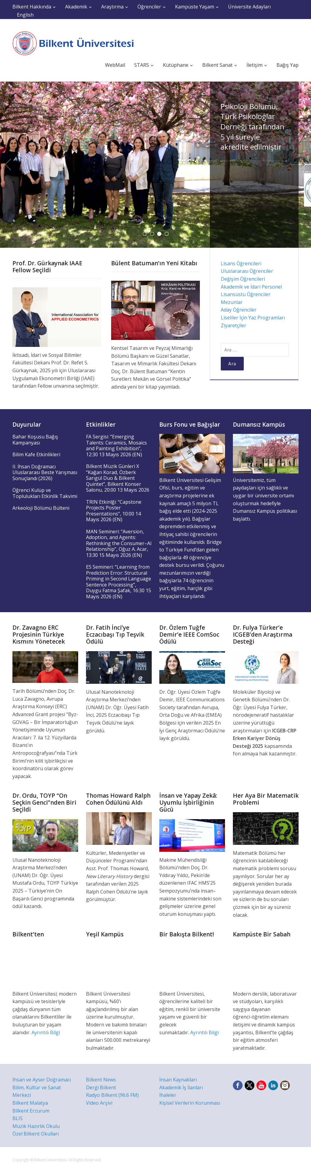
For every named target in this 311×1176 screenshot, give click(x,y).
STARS (141, 65)
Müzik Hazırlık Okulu (36, 1126)
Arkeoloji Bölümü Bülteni (40, 508)
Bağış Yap (287, 65)
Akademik (76, 6)
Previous (8, 165)
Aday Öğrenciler (238, 309)
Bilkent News (101, 1079)
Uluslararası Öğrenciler (247, 271)
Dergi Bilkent (101, 1087)
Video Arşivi (99, 1103)
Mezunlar (232, 302)
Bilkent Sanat (217, 65)
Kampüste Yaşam (194, 6)
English (25, 14)
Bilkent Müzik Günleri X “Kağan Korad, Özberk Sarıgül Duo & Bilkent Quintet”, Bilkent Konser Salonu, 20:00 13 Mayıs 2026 (117, 478)
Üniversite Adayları (249, 6)
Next (303, 165)
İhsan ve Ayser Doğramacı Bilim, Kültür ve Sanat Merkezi (41, 1087)
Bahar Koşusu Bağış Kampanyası (35, 439)
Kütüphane (175, 65)
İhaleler (167, 1095)
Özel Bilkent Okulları (35, 1133)
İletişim (254, 65)
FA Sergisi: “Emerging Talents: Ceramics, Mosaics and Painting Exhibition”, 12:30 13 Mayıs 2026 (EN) (116, 445)
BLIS (17, 1118)
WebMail (115, 65)
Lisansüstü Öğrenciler (245, 294)
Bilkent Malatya (30, 1103)
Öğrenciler (149, 6)
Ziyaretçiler (233, 325)
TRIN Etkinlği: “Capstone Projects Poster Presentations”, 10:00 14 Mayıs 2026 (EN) (113, 511)
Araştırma (112, 6)
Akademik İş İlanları (181, 1087)
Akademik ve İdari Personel (251, 286)
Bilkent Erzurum (30, 1110)
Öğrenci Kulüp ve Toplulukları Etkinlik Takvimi (44, 493)
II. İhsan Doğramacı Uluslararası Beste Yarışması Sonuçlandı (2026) (44, 472)
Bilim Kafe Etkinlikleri (36, 454)
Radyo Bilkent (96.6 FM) (112, 1095)
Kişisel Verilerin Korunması (189, 1103)
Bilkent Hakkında (31, 6)
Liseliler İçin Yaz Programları (253, 317)
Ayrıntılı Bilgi (45, 1032)
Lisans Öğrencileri (241, 263)
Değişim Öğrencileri (243, 279)
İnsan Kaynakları (178, 1079)
